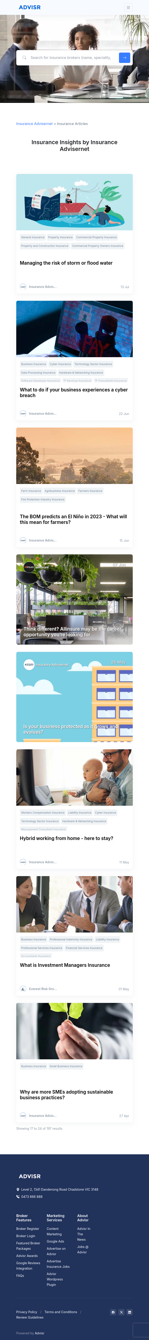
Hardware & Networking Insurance (81, 372)
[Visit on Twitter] (121, 1312)
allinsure (42, 567)
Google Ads (55, 1241)
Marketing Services (55, 1217)
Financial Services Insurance (84, 948)
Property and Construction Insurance (44, 246)
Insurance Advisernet (34, 123)
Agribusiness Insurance (60, 491)
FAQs (20, 1276)
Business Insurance (33, 364)
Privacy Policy (26, 1312)
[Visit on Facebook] (113, 1312)
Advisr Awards (27, 1256)
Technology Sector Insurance (93, 364)
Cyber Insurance (60, 364)
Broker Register (27, 1229)
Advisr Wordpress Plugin (55, 1279)
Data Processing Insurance (38, 372)
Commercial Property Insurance (96, 237)
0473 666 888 (29, 1197)
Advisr (39, 1333)
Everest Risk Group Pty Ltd (43, 989)
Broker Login (25, 1236)
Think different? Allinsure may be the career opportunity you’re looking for (72, 631)
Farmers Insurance (90, 491)
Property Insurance (60, 237)
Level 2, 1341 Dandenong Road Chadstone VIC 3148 (57, 1189)
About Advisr (82, 1217)
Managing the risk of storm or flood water (66, 263)
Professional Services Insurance (41, 948)
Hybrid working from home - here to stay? (66, 838)
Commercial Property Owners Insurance (97, 246)
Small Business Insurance (66, 1066)
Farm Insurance (31, 491)
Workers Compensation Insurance (43, 812)
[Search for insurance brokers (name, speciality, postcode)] (67, 57)
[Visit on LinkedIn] (129, 1312)
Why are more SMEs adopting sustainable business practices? (66, 1094)
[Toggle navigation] (128, 7)
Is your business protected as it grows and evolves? (70, 729)
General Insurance (33, 237)
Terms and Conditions (60, 1312)
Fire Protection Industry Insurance (43, 499)
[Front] (29, 7)
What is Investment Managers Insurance (65, 965)
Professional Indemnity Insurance (71, 939)
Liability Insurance (79, 812)
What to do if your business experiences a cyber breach (74, 392)
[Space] (29, 1175)
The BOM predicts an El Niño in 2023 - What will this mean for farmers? (73, 519)
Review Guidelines (30, 1317)
